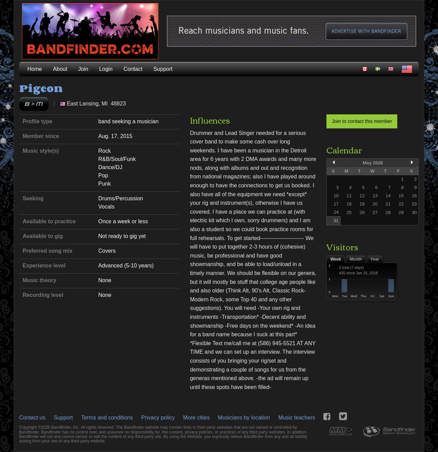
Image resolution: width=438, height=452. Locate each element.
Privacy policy (158, 417)
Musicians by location (244, 417)
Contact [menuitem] (133, 69)
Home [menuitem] (34, 69)
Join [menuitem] (83, 69)
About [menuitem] (60, 69)
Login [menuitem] (106, 69)
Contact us (32, 417)
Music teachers (296, 417)
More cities (196, 417)
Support (63, 417)
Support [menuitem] (162, 69)
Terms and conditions (107, 417)
